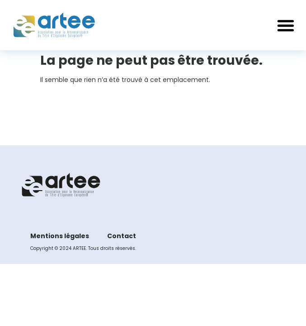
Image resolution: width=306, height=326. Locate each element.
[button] (285, 25)
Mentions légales (59, 235)
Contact (121, 235)
